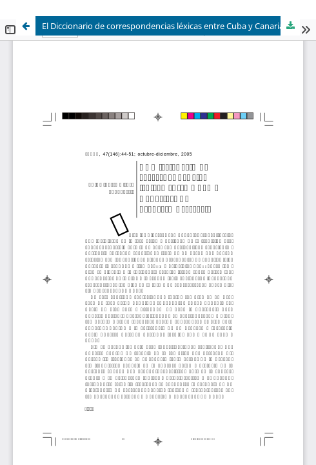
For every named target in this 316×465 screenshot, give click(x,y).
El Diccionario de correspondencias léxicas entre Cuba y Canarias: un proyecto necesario (171, 26)
